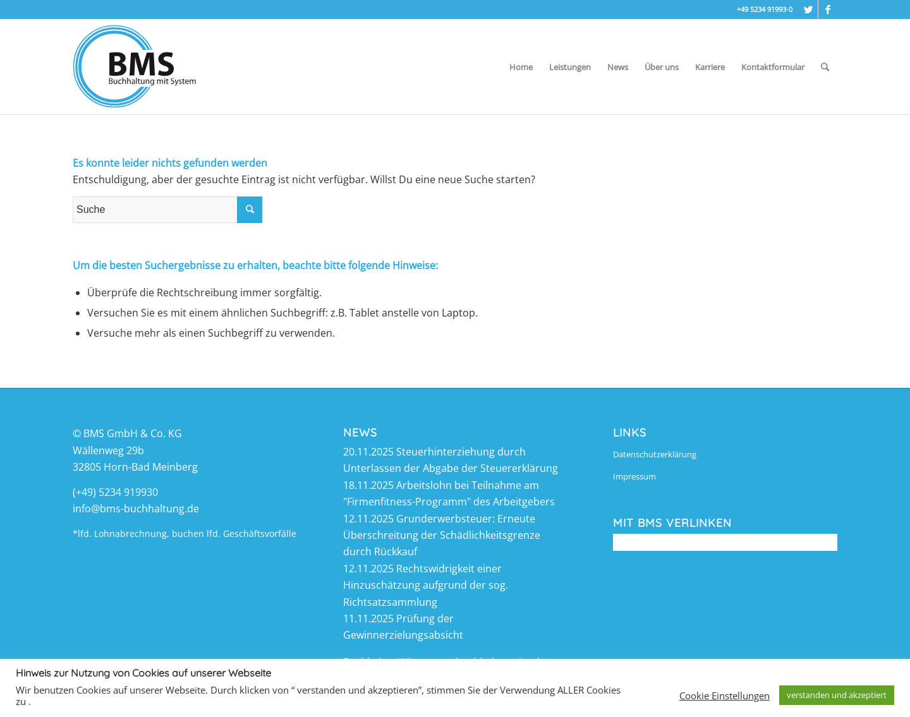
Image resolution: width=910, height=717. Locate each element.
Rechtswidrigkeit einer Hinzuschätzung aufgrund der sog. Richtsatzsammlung (425, 585)
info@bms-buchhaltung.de (136, 508)
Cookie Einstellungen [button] (724, 695)
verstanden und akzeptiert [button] (837, 695)
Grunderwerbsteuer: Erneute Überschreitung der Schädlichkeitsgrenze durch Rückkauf (441, 535)
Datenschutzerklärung (654, 454)
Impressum (634, 476)
